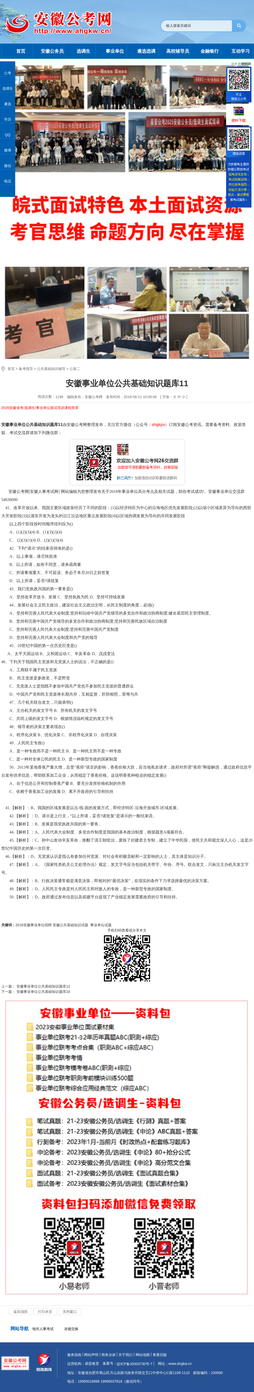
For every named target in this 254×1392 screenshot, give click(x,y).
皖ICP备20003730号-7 (134, 1364)
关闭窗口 (70, 1312)
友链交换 (71, 1329)
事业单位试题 (101, 925)
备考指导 (26, 369)
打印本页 (45, 1312)
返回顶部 (20, 1312)
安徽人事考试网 (44, 491)
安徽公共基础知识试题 (71, 925)
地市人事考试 (42, 1329)
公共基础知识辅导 (51, 369)
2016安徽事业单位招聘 (33, 925)
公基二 (74, 369)
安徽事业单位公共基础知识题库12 (42, 986)
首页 (11, 369)
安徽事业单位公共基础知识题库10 (42, 992)
